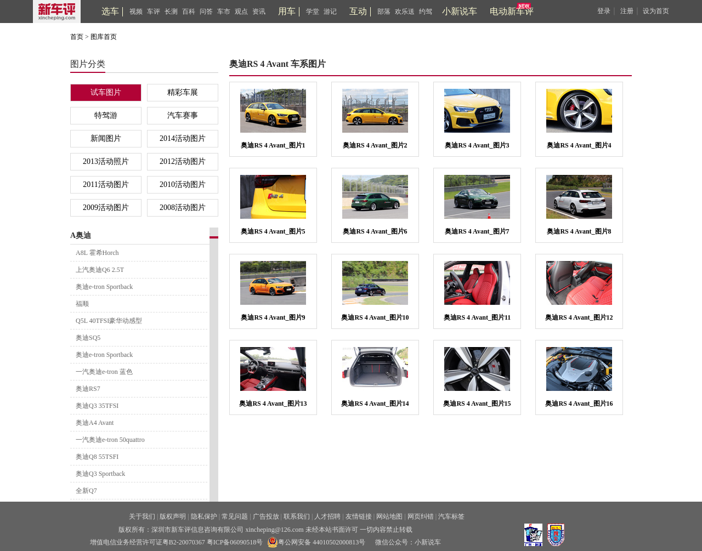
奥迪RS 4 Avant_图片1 (273, 145)
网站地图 (389, 516)
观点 (241, 11)
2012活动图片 (183, 161)
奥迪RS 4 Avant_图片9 (273, 317)
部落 (383, 11)
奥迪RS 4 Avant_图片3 (477, 145)
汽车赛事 (182, 115)
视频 (136, 11)
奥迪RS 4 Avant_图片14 (375, 403)
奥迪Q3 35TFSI (97, 406)
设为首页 (656, 11)
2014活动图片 (183, 138)
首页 (76, 37)
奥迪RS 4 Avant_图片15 (477, 403)
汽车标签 (451, 516)
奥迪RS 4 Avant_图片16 (579, 403)
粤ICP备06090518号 (235, 542)
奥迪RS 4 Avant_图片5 (273, 231)
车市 (223, 11)
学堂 (312, 11)
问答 (206, 11)
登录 (603, 11)
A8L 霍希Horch (97, 253)
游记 (330, 11)
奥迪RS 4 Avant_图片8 (579, 231)
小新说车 (459, 11)
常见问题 (235, 516)
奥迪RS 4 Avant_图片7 (477, 231)
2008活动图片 (183, 207)
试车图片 (105, 92)
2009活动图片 (106, 207)
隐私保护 (204, 516)
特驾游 (105, 115)
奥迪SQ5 (88, 338)
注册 (626, 11)
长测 (171, 11)
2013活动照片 (106, 161)
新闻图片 (105, 138)
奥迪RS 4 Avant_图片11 (477, 317)
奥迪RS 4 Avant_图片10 (375, 317)
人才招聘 (327, 516)
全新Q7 (86, 491)
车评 (153, 11)
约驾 (425, 11)
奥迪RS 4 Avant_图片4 (579, 145)
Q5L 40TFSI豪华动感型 (109, 321)
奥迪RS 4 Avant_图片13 (273, 403)
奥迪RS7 (88, 389)
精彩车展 (182, 92)
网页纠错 (420, 516)
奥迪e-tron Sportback (104, 287)
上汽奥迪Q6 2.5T (100, 270)
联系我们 (297, 516)
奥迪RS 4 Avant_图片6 (375, 231)
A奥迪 (80, 235)
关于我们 (142, 516)
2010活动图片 (183, 184)
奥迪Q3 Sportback (100, 474)
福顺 (82, 304)
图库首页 (103, 37)
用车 (287, 11)
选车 (110, 11)
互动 (358, 11)
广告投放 (266, 516)
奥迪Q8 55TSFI (97, 457)
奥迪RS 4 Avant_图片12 (579, 317)
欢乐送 (405, 11)
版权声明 (173, 516)
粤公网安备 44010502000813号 (316, 542)
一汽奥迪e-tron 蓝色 (104, 372)
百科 (188, 11)
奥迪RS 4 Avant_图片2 (375, 145)
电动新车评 (512, 11)
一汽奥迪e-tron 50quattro (110, 440)
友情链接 (359, 516)
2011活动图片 (105, 184)
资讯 (258, 11)
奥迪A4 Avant (95, 423)
